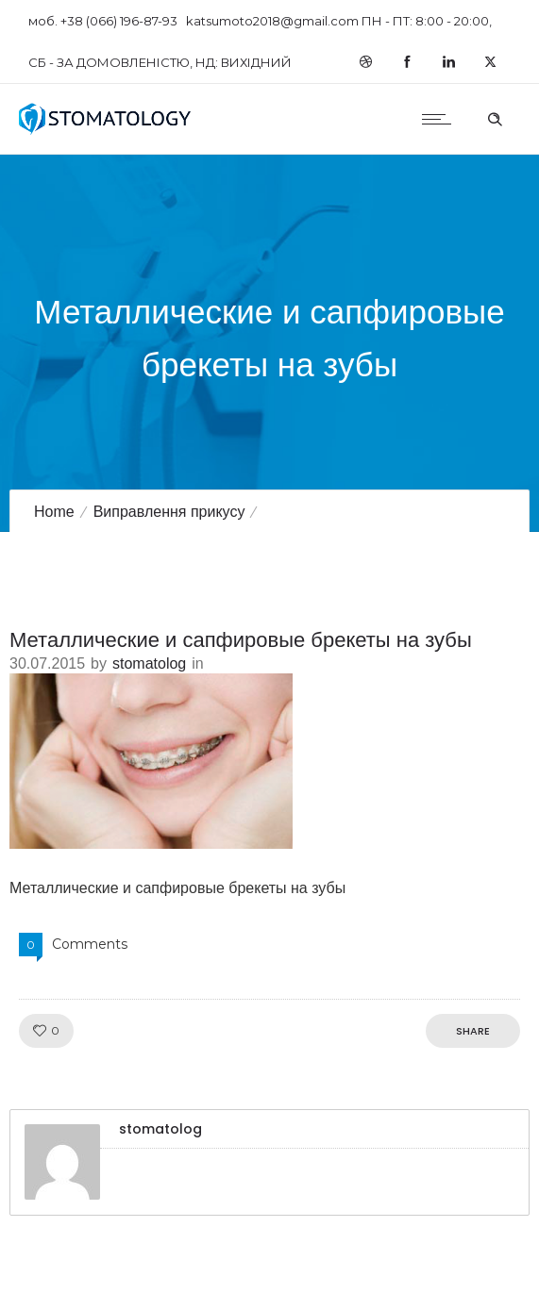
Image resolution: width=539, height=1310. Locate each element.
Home (54, 512)
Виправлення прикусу (169, 512)
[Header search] (494, 116)
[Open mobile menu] (441, 119)
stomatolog (149, 663)
